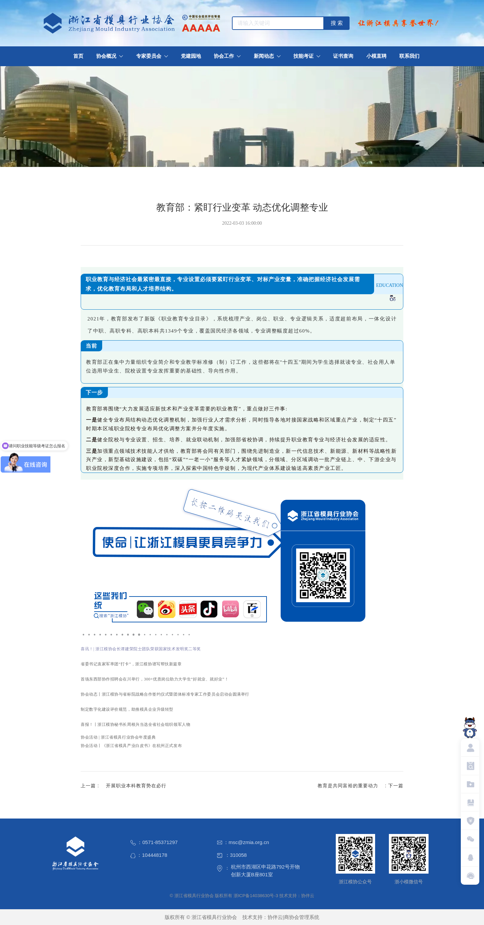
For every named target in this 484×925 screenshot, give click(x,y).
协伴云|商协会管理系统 (293, 917)
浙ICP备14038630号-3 (256, 895)
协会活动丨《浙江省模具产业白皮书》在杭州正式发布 (131, 745)
